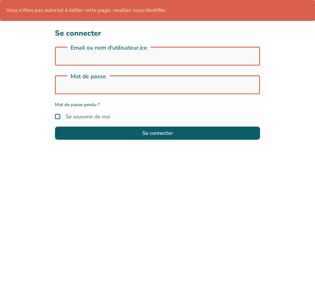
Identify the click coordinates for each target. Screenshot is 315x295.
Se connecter (157, 133)
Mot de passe (88, 76)
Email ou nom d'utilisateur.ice (109, 48)
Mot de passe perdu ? (77, 105)
